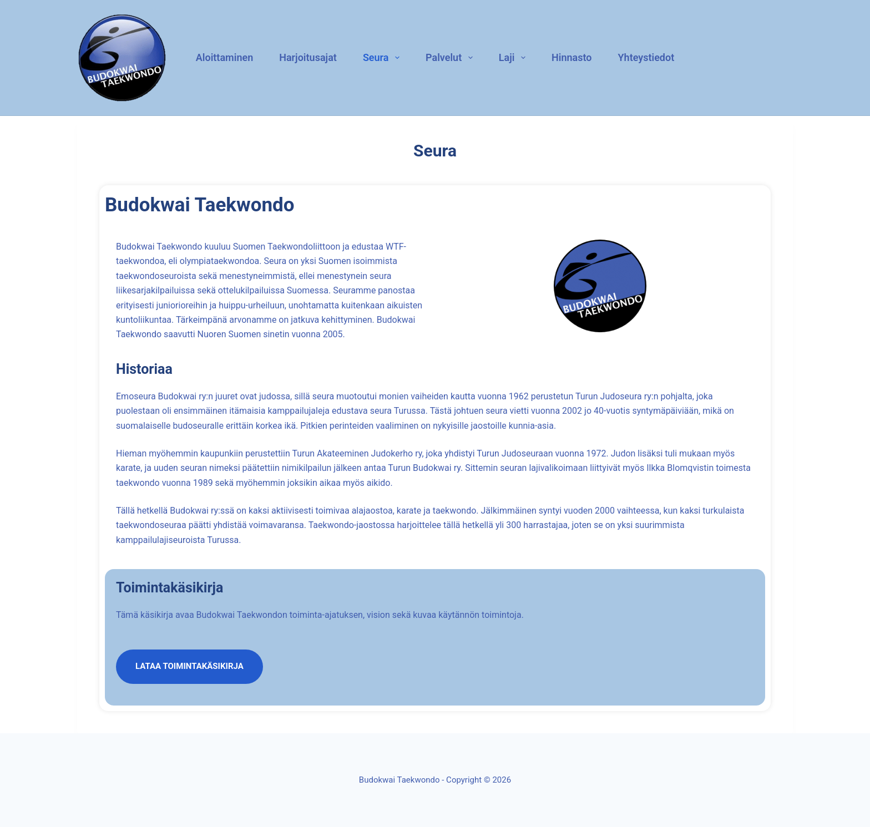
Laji (514, 57)
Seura (383, 57)
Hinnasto (571, 57)
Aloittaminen (224, 57)
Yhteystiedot (646, 57)
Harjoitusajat (308, 57)
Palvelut (451, 57)
